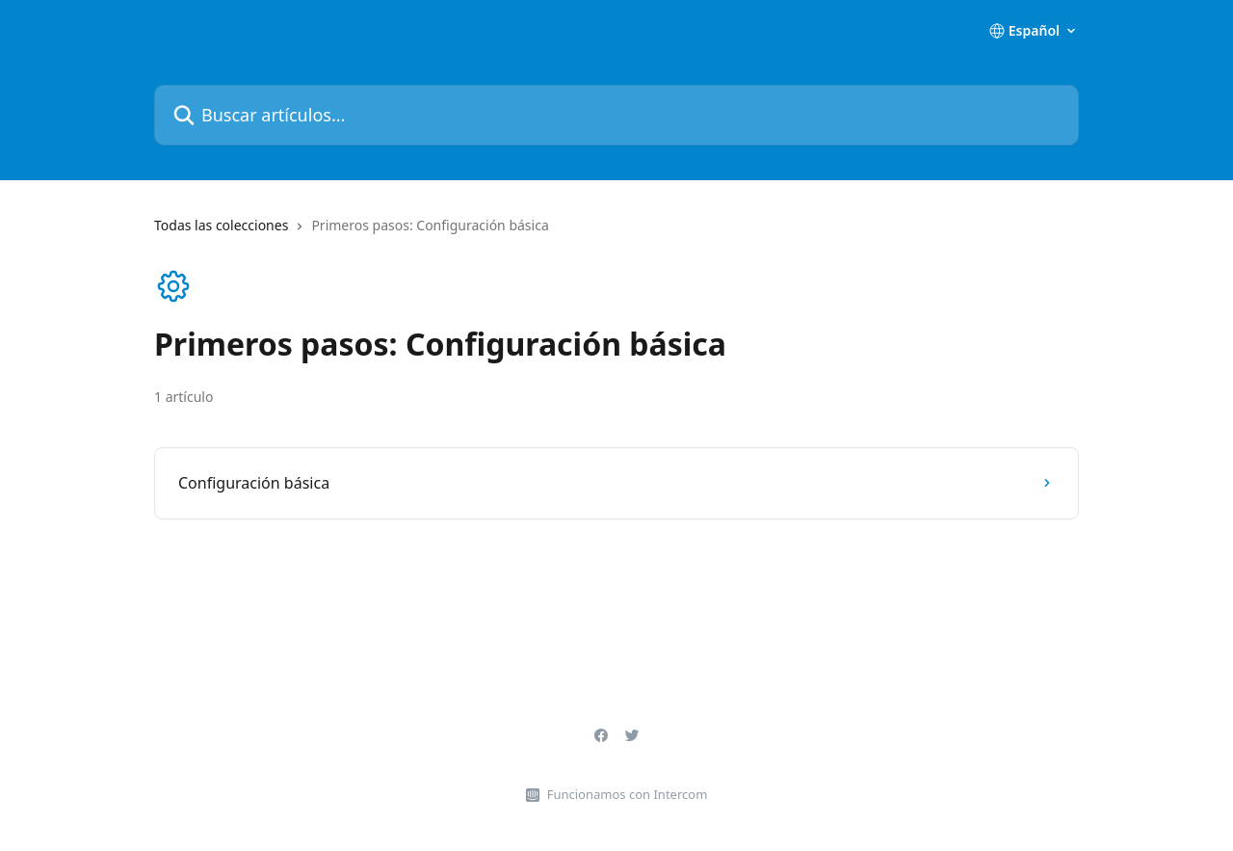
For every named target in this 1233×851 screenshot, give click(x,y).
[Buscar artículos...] (616, 115)
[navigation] (616, 233)
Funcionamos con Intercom (627, 794)
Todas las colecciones (221, 225)
